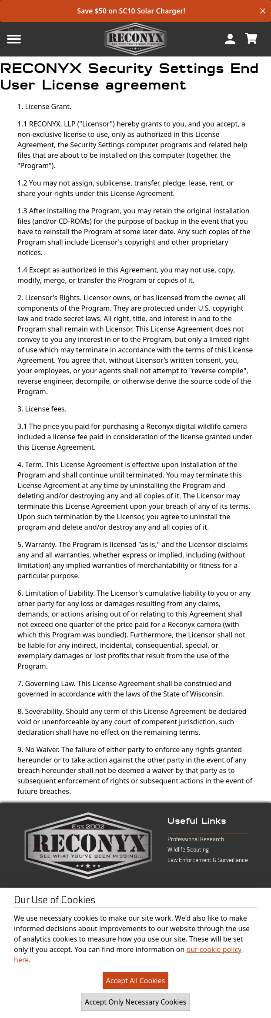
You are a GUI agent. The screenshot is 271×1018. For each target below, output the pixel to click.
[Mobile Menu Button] (28, 39)
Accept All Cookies (135, 980)
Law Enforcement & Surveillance (207, 860)
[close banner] (262, 11)
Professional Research (195, 839)
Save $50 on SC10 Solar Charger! (131, 11)
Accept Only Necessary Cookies (135, 1002)
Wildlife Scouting (188, 849)
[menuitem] (230, 39)
